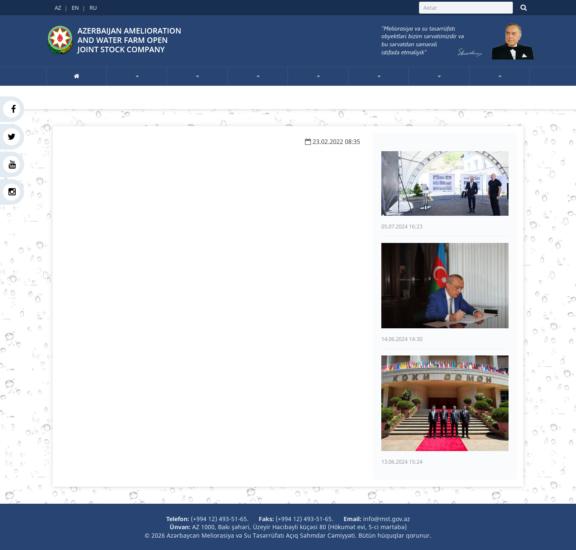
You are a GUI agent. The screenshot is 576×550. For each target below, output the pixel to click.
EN (75, 7)
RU (93, 7)
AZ (58, 7)
